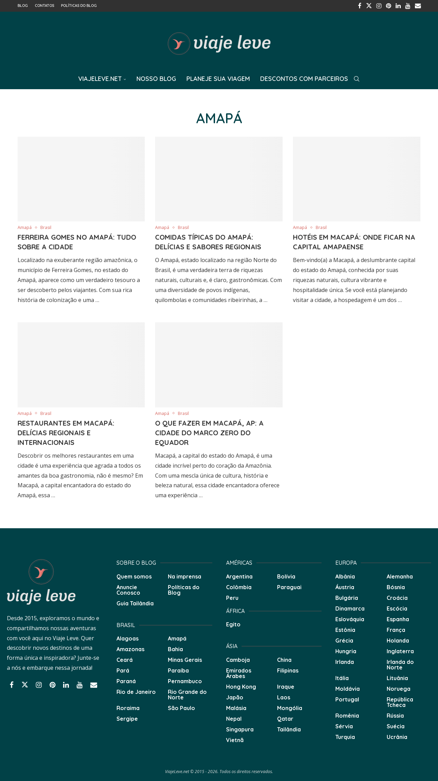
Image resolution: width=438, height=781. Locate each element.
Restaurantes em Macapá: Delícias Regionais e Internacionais (66, 432)
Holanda (398, 640)
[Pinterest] (389, 5)
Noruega (398, 688)
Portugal (347, 698)
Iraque (285, 686)
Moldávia (347, 688)
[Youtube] (408, 5)
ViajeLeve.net (100, 78)
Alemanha (400, 576)
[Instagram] (380, 5)
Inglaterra (400, 650)
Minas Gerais (185, 659)
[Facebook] (362, 5)
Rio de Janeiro (136, 691)
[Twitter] (371, 5)
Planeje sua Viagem (218, 78)
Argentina (239, 576)
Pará (122, 670)
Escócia (397, 608)
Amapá (177, 638)
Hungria (345, 650)
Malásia (236, 707)
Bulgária (346, 597)
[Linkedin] (399, 5)
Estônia (345, 629)
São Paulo (181, 707)
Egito (233, 623)
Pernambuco (185, 680)
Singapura (240, 728)
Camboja (238, 659)
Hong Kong (241, 686)
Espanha (398, 618)
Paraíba (178, 670)
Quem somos (134, 576)
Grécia (344, 640)
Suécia (396, 725)
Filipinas (287, 670)
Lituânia (397, 677)
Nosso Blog (156, 78)
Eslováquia (349, 618)
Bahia (175, 648)
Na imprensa (184, 576)
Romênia (347, 715)
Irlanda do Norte (400, 663)
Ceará (124, 659)
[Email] (418, 5)
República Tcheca (400, 701)
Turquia (345, 736)
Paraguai (289, 586)
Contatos (44, 5)
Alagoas (127, 638)
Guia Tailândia (135, 602)
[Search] (356, 78)
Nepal (234, 718)
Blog (23, 5)
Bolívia (286, 576)
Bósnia (396, 586)
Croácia (397, 597)
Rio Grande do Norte (187, 693)
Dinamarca (350, 608)
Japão (234, 696)
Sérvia (344, 725)
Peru (232, 597)
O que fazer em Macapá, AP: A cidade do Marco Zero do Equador (209, 432)
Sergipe (127, 718)
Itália (342, 677)
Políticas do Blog (79, 5)
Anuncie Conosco (128, 589)
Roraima (128, 707)
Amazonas (130, 648)
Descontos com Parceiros (304, 78)
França (396, 629)
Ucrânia (397, 736)
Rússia (395, 715)
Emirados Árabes (238, 672)
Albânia (345, 576)
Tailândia (289, 728)
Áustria (344, 586)
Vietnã (235, 739)
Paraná (126, 680)
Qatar (285, 718)
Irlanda (344, 661)
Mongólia (289, 707)
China (284, 659)
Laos (283, 696)
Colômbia (239, 586)
